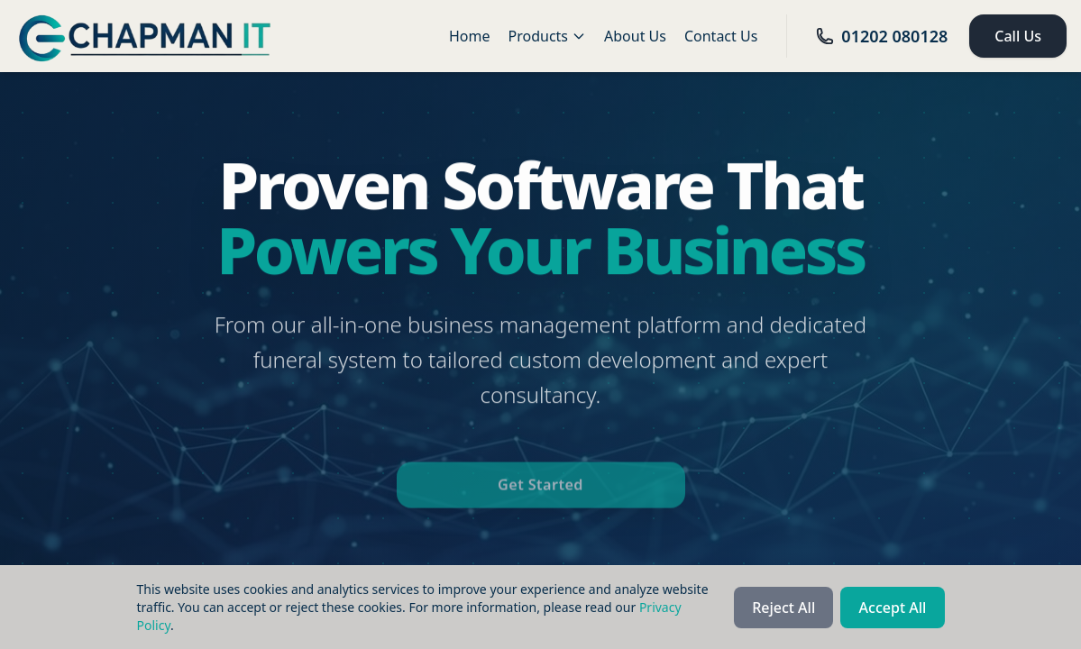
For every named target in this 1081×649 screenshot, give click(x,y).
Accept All (893, 607)
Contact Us (720, 36)
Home (469, 36)
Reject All (783, 607)
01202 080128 (882, 36)
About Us (635, 36)
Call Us (1017, 36)
